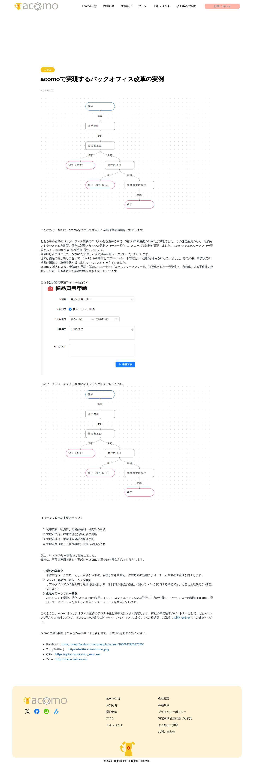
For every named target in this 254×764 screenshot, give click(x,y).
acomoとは (89, 6)
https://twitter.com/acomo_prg (88, 649)
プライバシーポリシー (172, 711)
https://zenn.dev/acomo (71, 659)
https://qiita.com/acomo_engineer (78, 654)
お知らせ (108, 6)
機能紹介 (126, 6)
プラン (142, 6)
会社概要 (164, 698)
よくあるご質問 (186, 6)
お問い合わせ (222, 6)
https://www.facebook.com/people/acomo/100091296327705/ (103, 644)
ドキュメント (161, 6)
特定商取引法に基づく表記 (175, 718)
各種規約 (164, 705)
